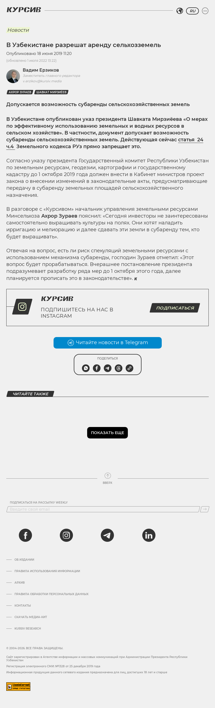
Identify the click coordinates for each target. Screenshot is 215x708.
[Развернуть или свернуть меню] (205, 10)
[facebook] (25, 535)
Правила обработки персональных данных (51, 594)
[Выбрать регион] (179, 10)
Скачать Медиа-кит (30, 617)
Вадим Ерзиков (41, 70)
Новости (18, 30)
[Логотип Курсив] (23, 9)
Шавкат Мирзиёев (51, 92)
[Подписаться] (205, 509)
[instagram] (66, 535)
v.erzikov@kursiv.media (42, 81)
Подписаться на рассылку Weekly (39, 502)
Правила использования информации (47, 571)
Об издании (24, 559)
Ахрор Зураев (20, 92)
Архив (19, 582)
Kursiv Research (27, 628)
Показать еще (107, 432)
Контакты (22, 605)
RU (192, 10)
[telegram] (107, 535)
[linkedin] (148, 535)
